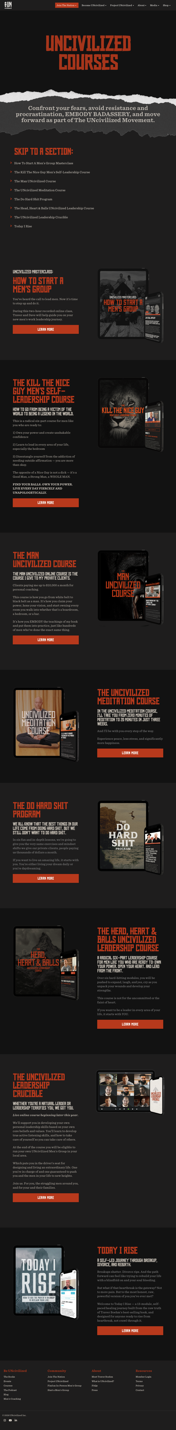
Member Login (143, 1377)
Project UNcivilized (121, 5)
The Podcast (10, 1390)
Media (153, 5)
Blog (6, 1394)
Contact (140, 1390)
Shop (166, 5)
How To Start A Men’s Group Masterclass (49, 163)
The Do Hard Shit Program (37, 199)
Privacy (139, 1386)
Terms (139, 1381)
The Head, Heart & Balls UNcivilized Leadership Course (62, 208)
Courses (8, 1386)
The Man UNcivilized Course (39, 181)
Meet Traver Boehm (102, 1377)
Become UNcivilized (93, 5)
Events (7, 1381)
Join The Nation (65, 5)
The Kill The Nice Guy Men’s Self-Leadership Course (59, 172)
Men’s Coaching (12, 1399)
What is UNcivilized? (102, 1381)
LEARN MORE (45, 329)
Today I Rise (25, 226)
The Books (9, 1377)
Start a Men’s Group (58, 1390)
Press (94, 1390)
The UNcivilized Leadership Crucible (46, 217)
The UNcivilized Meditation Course (45, 190)
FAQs (94, 1386)
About (141, 5)
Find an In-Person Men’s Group (64, 1386)
